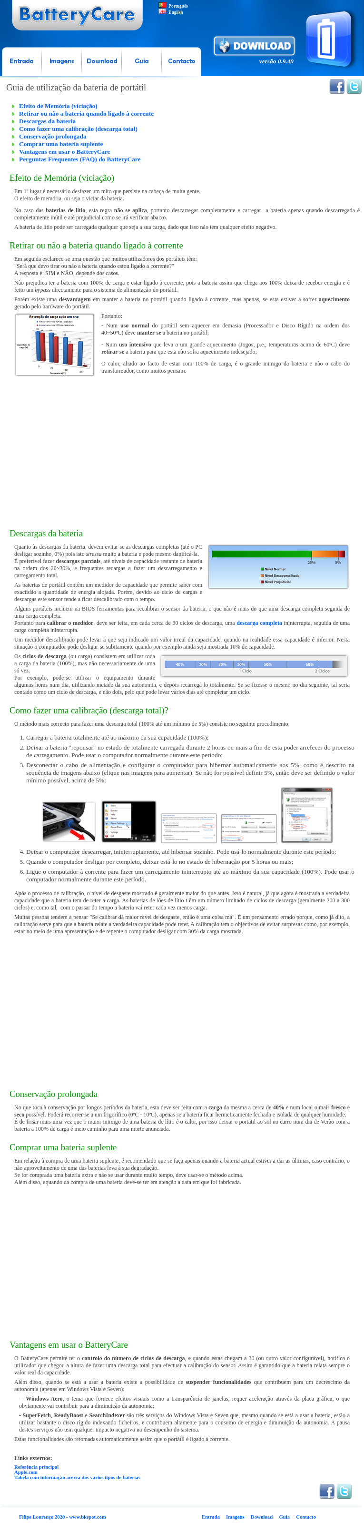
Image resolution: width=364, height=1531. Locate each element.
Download (262, 1517)
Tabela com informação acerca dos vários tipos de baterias (77, 1477)
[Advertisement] (182, 452)
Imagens (235, 1517)
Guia (284, 1517)
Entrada (211, 1517)
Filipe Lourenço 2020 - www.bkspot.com (62, 1517)
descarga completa (259, 623)
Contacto (305, 1517)
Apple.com (26, 1472)
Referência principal (36, 1467)
